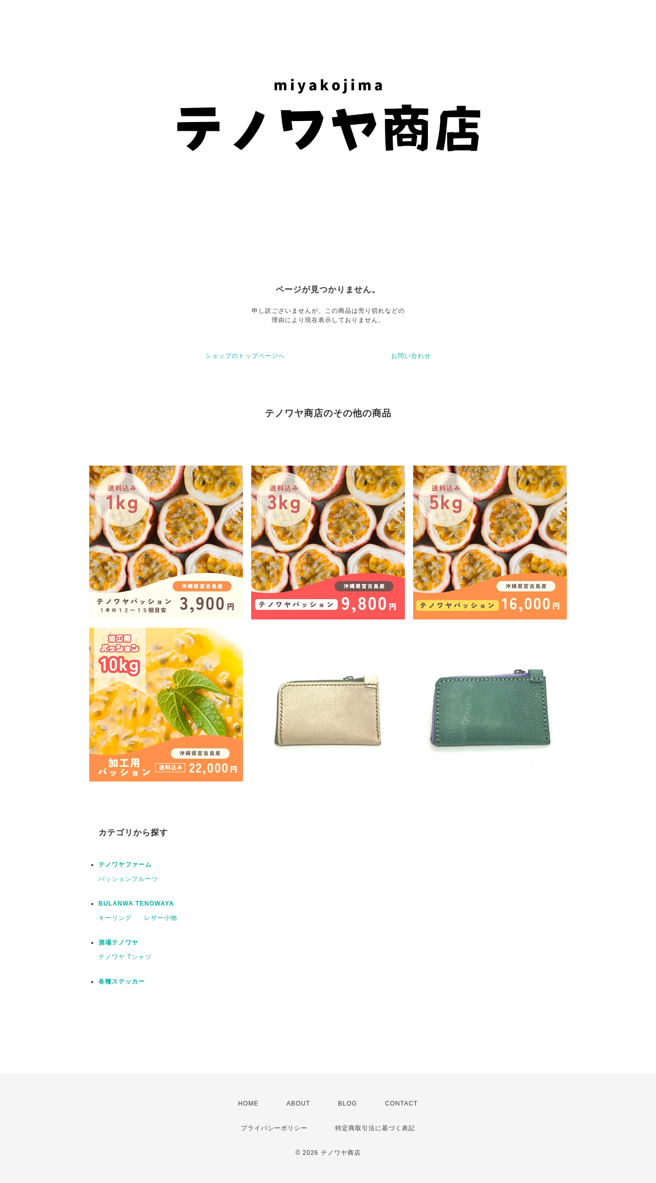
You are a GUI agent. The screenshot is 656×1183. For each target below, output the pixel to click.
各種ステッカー (121, 981)
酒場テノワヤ (118, 942)
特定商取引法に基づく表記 (375, 1128)
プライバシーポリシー (274, 1128)
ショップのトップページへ (245, 355)
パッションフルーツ (128, 879)
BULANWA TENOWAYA (136, 903)
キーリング (115, 917)
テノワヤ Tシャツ (125, 956)
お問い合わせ (411, 355)
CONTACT (401, 1103)
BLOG (347, 1103)
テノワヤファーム (125, 864)
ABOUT (298, 1103)
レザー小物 (160, 917)
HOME (248, 1103)
